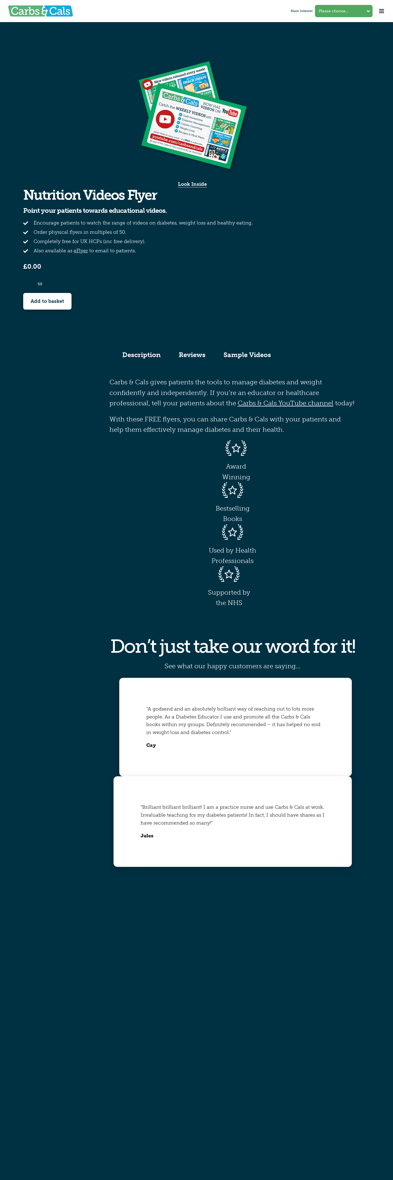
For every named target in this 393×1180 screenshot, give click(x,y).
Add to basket (47, 301)
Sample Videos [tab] (247, 355)
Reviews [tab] (192, 355)
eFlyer (81, 251)
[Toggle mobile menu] (382, 11)
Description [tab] (141, 355)
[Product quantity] (39, 284)
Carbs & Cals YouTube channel (286, 403)
